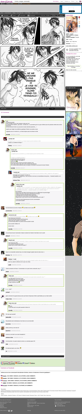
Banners (2, 405)
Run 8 (38, 391)
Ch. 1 (33, 12)
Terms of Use (30, 406)
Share (14, 15)
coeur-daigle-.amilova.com (72, 45)
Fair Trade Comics (58, 404)
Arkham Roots (46, 390)
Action (2, 395)
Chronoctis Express (15, 390)
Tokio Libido (40, 390)
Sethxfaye (69, 390)
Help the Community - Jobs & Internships (36, 403)
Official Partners (3, 407)
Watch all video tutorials (71, 69)
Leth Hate (34, 391)
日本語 (3, 383)
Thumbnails (32, 15)
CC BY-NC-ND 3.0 (60, 406)
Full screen (22, 15)
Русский (4, 385)
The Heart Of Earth (54, 390)
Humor (20, 395)
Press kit (2, 404)
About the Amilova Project (5, 402)
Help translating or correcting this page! (73, 67)
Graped (73, 390)
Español (18, 363)
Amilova (2, 390)
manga (14, 12)
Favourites (6, 15)
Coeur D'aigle (43, 391)
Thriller (41, 395)
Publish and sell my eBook (60, 403)
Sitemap (29, 410)
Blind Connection (62, 390)
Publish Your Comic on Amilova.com (62, 402)
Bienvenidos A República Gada (7, 391)
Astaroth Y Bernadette (24, 391)
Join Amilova (55, 1)
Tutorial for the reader (32, 402)
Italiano (32, 363)
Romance (32, 395)
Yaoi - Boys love (20, 12)
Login (61, 1)
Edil (30, 391)
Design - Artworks (8, 395)
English (11, 363)
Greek (25, 363)
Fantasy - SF (15, 395)
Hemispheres (8, 390)
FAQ (28, 404)
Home (2, 12)
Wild (47, 391)
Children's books (25, 395)
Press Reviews (3, 403)
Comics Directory (8, 12)
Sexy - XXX (37, 395)
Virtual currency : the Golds (33, 405)
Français (4, 363)
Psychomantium (33, 390)
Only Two (17, 391)
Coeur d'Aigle (27, 12)
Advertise (2, 406)
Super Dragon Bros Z (24, 390)
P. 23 (36, 12)
